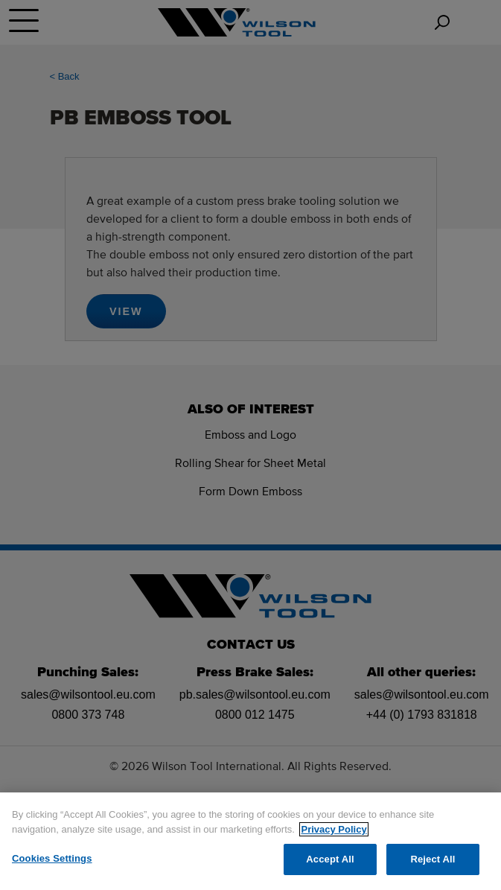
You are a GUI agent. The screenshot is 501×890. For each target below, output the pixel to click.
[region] (250, 841)
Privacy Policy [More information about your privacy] (333, 829)
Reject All (432, 859)
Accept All (330, 859)
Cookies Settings (52, 858)
